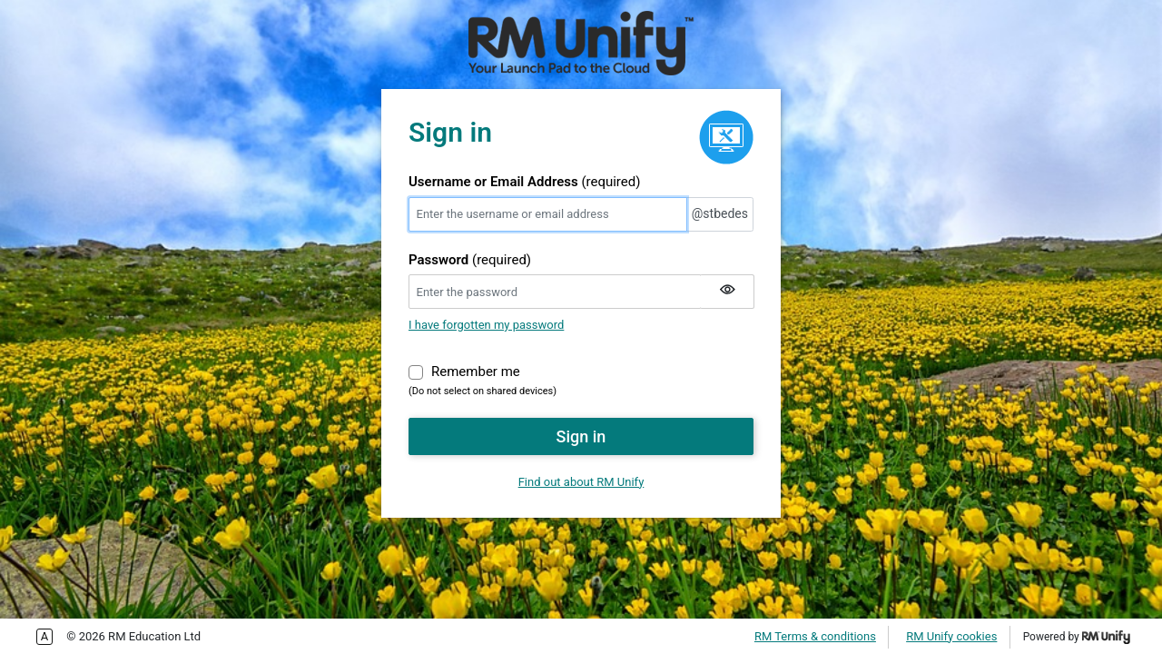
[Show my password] (727, 291)
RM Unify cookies (951, 636)
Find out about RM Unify (581, 482)
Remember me (475, 371)
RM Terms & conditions (815, 636)
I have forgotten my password (486, 325)
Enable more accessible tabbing (44, 637)
